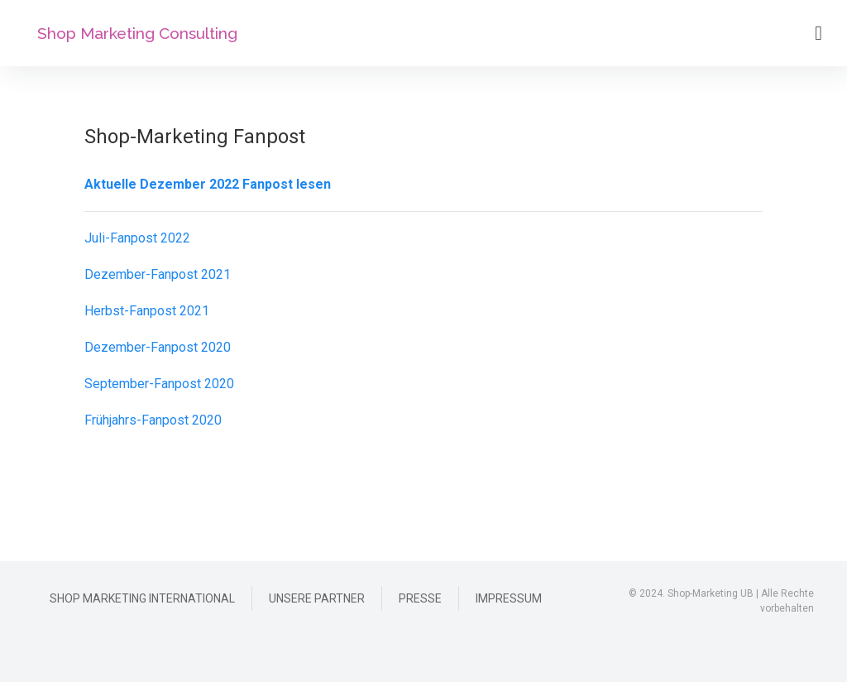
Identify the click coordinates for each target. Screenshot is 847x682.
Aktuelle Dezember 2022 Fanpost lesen (207, 184)
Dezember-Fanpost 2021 (157, 274)
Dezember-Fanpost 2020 (157, 347)
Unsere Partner (317, 598)
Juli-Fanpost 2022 (137, 238)
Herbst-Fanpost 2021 (146, 311)
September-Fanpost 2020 (159, 383)
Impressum (509, 598)
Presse (420, 598)
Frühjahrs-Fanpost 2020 (153, 420)
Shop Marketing (137, 34)
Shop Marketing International (142, 598)
